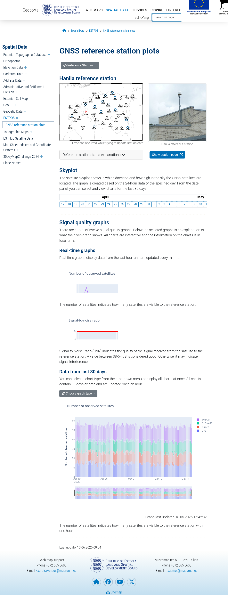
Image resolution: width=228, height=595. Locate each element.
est (137, 17)
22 (95, 204)
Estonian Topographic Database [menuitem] (24, 55)
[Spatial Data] (77, 30)
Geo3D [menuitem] (7, 105)
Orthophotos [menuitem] (11, 61)
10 (200, 204)
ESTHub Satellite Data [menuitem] (18, 138)
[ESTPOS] (93, 30)
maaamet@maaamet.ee (181, 570)
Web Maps (94, 10)
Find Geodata (178, 10)
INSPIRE (156, 10)
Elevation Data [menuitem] (13, 67)
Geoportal (31, 9)
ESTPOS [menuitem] (9, 118)
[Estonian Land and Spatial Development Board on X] (131, 582)
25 (115, 204)
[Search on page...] (174, 17)
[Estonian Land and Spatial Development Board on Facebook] (108, 582)
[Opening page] (64, 30)
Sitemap (114, 592)
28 (135, 204)
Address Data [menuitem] (12, 80)
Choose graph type (77, 393)
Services (139, 10)
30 (148, 204)
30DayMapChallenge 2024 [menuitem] (21, 156)
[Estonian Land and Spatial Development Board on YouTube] (120, 582)
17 (62, 204)
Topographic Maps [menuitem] (15, 132)
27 (128, 204)
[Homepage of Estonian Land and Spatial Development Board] (96, 582)
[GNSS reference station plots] (119, 30)
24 (108, 204)
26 (122, 204)
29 (141, 204)
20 (82, 204)
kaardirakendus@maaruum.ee (56, 570)
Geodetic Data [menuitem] (12, 111)
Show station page (165, 155)
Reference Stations (78, 65)
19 (75, 204)
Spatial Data (117, 10)
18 (69, 204)
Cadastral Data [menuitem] (13, 74)
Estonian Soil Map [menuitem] (15, 98)
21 (89, 204)
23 (102, 204)
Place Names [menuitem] (12, 163)
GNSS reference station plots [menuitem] (25, 125)
